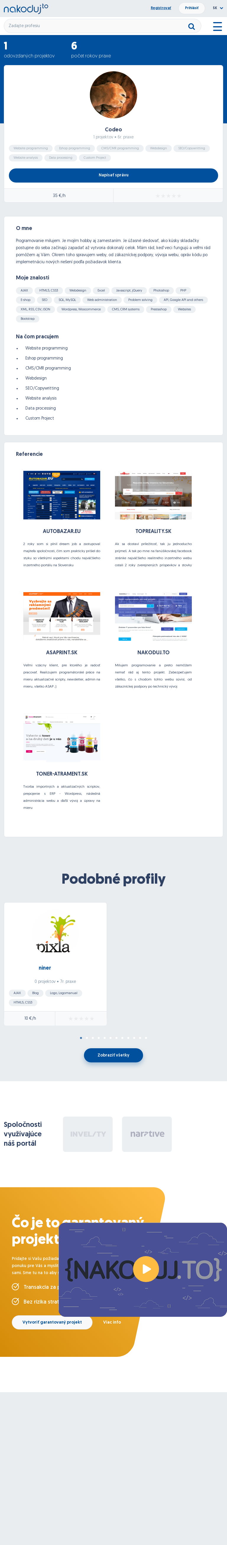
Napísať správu (114, 175)
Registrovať (161, 8)
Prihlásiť (192, 8)
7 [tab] (116, 1038)
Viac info (112, 1322)
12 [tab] (146, 1038)
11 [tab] (140, 1038)
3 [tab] (93, 1038)
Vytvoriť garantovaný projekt (52, 1322)
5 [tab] (105, 1038)
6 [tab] (111, 1038)
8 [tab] (122, 1038)
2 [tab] (87, 1038)
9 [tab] (128, 1038)
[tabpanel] (113, 965)
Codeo (113, 130)
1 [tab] (81, 1038)
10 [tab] (134, 1038)
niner (45, 968)
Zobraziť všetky (113, 1055)
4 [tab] (99, 1038)
